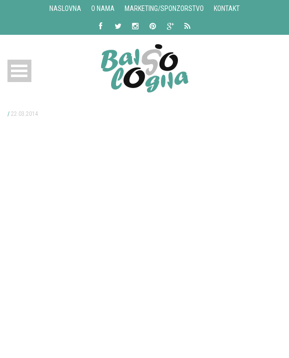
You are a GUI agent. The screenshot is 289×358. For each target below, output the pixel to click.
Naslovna (65, 8)
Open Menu (19, 71)
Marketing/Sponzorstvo (164, 8)
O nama (103, 8)
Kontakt (227, 8)
